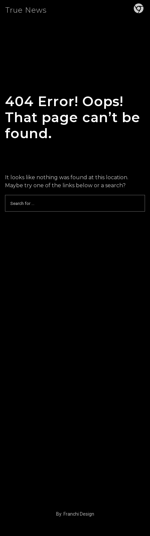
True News (26, 10)
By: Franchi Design (75, 514)
